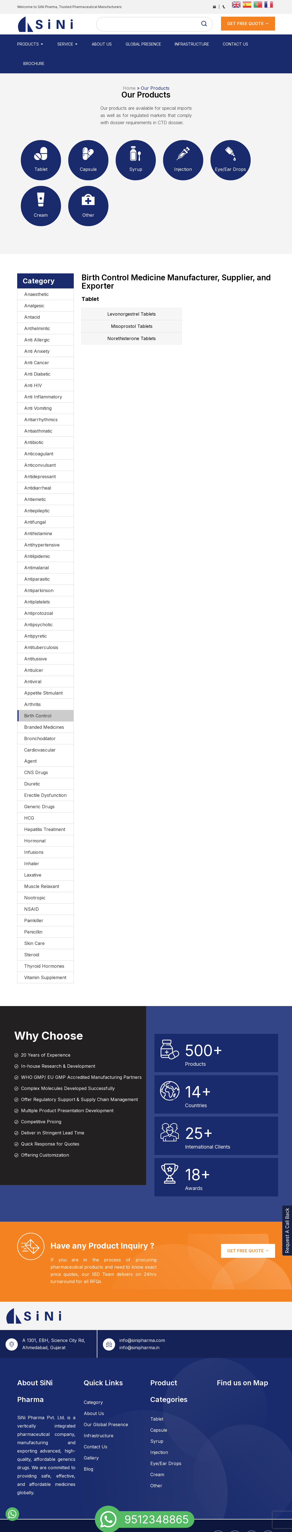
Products (30, 44)
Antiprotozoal (38, 594)
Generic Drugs (39, 787)
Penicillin (33, 912)
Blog (88, 1449)
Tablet (156, 1399)
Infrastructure (176, 44)
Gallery (91, 1438)
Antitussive (35, 639)
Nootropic (34, 878)
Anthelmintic (37, 309)
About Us (94, 44)
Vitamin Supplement (45, 958)
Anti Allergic (37, 320)
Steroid (31, 935)
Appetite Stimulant (43, 673)
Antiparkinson (39, 571)
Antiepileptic (37, 491)
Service (64, 44)
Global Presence (131, 44)
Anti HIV (33, 366)
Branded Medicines (44, 707)
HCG (29, 798)
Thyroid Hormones (44, 946)
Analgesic (34, 286)
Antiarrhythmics (41, 400)
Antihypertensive (42, 525)
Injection (159, 1433)
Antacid (32, 297)
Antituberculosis (41, 628)
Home (129, 68)
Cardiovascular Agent (40, 736)
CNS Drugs (36, 753)
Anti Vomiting (38, 388)
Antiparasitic (37, 559)
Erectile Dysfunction (45, 776)
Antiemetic (35, 480)
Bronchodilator (40, 719)
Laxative (32, 855)
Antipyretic (35, 616)
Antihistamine (38, 514)
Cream (157, 1455)
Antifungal (35, 502)
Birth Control (37, 696)
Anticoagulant (38, 434)
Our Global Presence (106, 1405)
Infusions (34, 832)
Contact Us (215, 44)
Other (156, 1466)
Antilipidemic (37, 537)
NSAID (31, 889)
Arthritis (32, 685)
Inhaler (31, 844)
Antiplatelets (37, 582)
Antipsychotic (38, 605)
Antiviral (32, 662)
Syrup (156, 1421)
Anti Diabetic (37, 354)
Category (93, 1383)
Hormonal (34, 821)
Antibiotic (34, 423)
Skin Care (34, 924)
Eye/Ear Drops (165, 1444)
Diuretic (32, 764)
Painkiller (33, 901)
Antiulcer (33, 650)
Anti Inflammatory (43, 377)
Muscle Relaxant (41, 867)
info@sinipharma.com (142, 1321)
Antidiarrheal (37, 468)
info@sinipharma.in (139, 1328)
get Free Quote (248, 23)
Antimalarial (36, 548)
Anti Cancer (36, 343)
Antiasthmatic (38, 411)
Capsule (158, 1410)
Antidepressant (40, 457)
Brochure (248, 44)
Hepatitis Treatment (44, 810)
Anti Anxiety (37, 332)
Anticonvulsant (40, 445)
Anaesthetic (36, 275)
